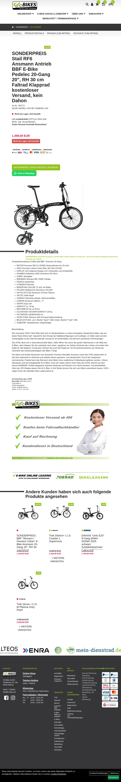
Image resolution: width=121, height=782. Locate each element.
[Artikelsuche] (87, 5)
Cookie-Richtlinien (58, 774)
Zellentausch (59, 741)
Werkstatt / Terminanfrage (60, 19)
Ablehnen (114, 773)
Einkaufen (96, 15)
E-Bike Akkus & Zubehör (52, 15)
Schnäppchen (59, 738)
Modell (17, 33)
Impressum (71, 702)
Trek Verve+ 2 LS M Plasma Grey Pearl (27, 607)
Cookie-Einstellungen (99, 773)
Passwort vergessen (58, 680)
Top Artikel (71, 678)
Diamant (57, 700)
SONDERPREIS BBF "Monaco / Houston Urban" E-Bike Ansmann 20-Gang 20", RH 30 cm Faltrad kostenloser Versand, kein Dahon (28, 547)
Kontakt (70, 699)
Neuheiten (58, 750)
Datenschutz (71, 705)
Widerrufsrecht (71, 684)
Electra (56, 703)
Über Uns (78, 15)
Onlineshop (25, 15)
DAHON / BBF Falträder (57, 708)
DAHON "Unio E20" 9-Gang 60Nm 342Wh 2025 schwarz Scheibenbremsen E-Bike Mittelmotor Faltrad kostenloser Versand (92, 545)
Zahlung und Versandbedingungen (71, 716)
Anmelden (58, 673)
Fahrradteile (58, 725)
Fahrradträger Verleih (59, 734)
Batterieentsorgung (71, 711)
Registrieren (58, 676)
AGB (69, 708)
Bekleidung (58, 744)
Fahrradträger (59, 728)
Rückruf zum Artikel (86, 33)
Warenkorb (71, 676)
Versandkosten (28, 122)
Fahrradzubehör (59, 731)
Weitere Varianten (57, 560)
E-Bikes (57, 719)
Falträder (35, 27)
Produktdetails (34, 33)
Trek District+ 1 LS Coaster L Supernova (60, 538)
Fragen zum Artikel (59, 33)
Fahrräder (22, 27)
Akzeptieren (114, 777)
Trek (55, 697)
